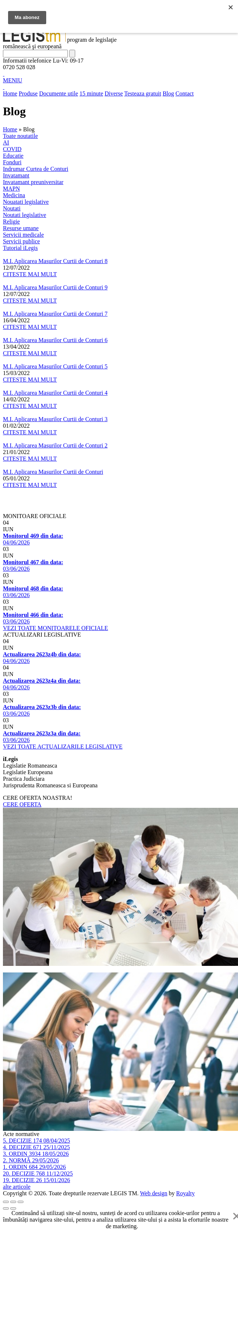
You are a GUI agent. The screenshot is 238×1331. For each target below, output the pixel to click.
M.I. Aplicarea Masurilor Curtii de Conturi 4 (55, 393)
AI (6, 142)
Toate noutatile (20, 136)
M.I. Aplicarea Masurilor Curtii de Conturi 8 (55, 261)
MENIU (12, 80)
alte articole (16, 1187)
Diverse (114, 93)
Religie (11, 221)
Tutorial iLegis (20, 248)
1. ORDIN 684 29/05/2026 (34, 1167)
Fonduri (12, 162)
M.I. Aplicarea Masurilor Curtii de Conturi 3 (55, 419)
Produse (28, 93)
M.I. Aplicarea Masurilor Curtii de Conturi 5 (55, 366)
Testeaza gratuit (142, 93)
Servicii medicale (23, 235)
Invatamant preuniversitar (33, 182)
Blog (168, 93)
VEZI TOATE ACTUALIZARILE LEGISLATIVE (62, 746)
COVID (12, 149)
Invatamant (16, 175)
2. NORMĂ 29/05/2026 (31, 1160)
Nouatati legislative (26, 202)
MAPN (11, 188)
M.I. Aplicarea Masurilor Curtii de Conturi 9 (55, 287)
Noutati (12, 208)
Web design (154, 1193)
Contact (185, 93)
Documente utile (58, 93)
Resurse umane (21, 228)
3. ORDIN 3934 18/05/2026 (36, 1154)
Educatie (13, 156)
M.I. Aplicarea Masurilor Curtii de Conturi (53, 472)
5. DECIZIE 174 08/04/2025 (36, 1140)
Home (10, 93)
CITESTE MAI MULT (30, 274)
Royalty (185, 1193)
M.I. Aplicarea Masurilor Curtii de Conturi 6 (55, 340)
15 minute (91, 93)
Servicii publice (21, 241)
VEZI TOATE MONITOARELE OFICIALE (55, 628)
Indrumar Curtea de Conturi (35, 169)
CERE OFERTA (22, 804)
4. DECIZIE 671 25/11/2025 (36, 1147)
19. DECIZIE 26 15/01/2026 (36, 1180)
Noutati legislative (24, 215)
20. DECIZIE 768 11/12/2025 (38, 1173)
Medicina (14, 195)
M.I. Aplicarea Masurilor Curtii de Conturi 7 (55, 314)
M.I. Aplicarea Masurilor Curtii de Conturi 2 (55, 445)
